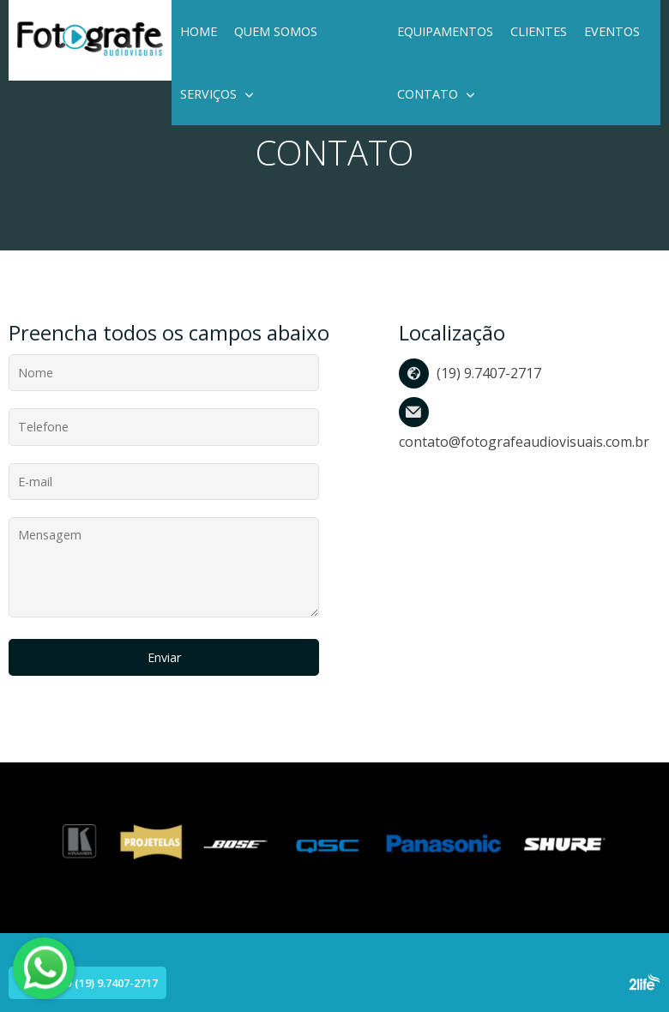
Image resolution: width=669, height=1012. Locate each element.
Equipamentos (445, 31)
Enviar (164, 657)
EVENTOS (612, 31)
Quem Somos (275, 31)
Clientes (538, 31)
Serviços (208, 94)
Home (198, 31)
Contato (427, 94)
